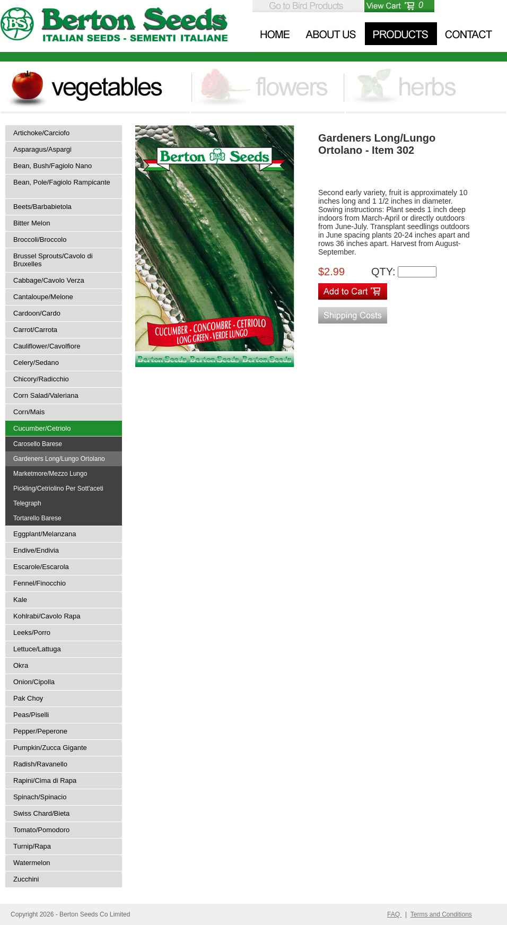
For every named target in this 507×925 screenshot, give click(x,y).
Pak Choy (28, 698)
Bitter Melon (31, 223)
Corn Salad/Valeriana (45, 395)
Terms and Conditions (441, 914)
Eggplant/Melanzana (44, 534)
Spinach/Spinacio (39, 797)
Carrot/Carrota (35, 330)
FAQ (394, 914)
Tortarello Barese (37, 518)
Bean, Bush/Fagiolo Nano (52, 166)
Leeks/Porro (31, 632)
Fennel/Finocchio (39, 583)
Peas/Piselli (31, 715)
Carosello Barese (37, 444)
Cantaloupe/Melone (43, 297)
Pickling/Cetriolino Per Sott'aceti (58, 488)
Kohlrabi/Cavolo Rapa (46, 616)
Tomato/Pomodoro (41, 830)
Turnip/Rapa (32, 846)
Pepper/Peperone (40, 731)
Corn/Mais (29, 412)
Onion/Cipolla (34, 682)
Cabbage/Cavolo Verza (48, 280)
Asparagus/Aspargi (42, 149)
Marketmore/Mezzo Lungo (50, 473)
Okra (20, 665)
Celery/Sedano (36, 362)
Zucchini (26, 879)
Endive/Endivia (36, 550)
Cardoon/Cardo (36, 313)
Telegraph (27, 503)
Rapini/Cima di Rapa (44, 780)
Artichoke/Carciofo (41, 133)
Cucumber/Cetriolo (42, 428)
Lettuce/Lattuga (37, 649)
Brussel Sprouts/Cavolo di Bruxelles (53, 260)
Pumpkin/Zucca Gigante (50, 748)
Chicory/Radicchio (41, 379)
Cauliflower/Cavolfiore (46, 346)
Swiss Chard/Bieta (41, 813)
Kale (20, 600)
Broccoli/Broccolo (39, 239)
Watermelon (31, 863)
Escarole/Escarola (41, 567)
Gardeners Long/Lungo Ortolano (59, 458)
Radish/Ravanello (40, 764)
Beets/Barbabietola (42, 207)
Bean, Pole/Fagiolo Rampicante (61, 182)
